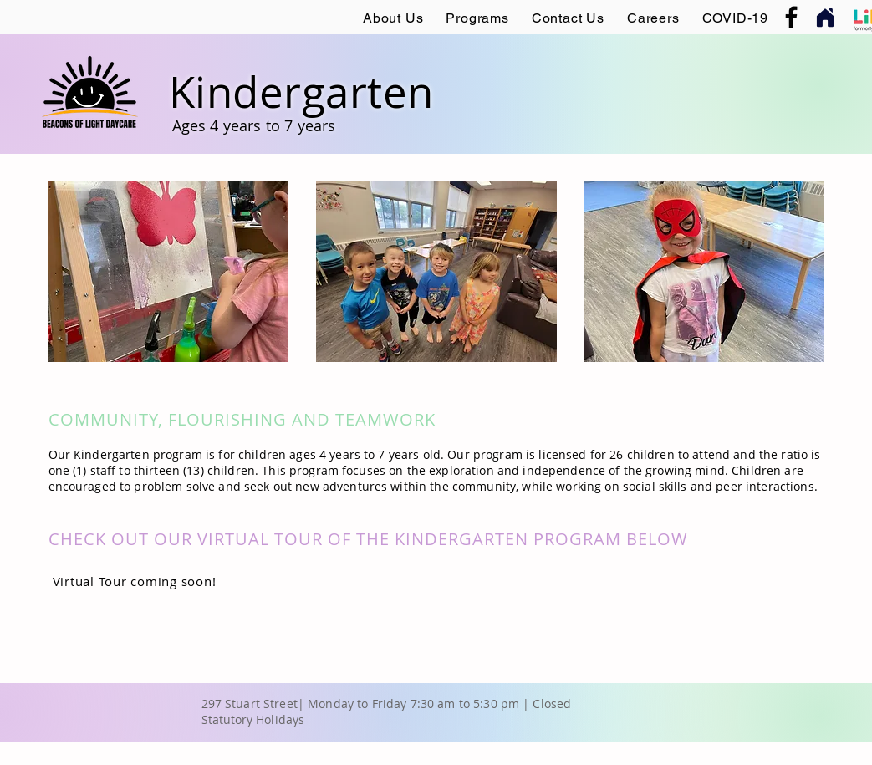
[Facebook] (791, 17)
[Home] (825, 17)
